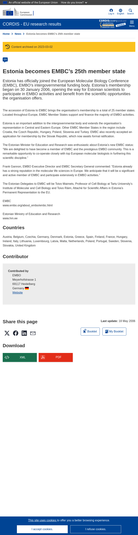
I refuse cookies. (95, 529)
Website (17, 292)
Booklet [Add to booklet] (90, 331)
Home (6, 33)
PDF (58, 357)
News (18, 33)
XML (23, 357)
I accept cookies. (42, 529)
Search (130, 12)
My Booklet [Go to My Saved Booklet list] (114, 331)
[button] (121, 12)
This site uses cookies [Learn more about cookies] (42, 520)
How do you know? (74, 2)
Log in (111, 12)
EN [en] (5, 59)
